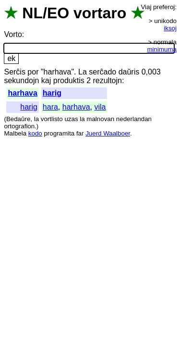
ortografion (19, 126)
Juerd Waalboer (107, 133)
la (36, 119)
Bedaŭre (18, 119)
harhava (22, 93)
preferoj (164, 7)
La (82, 72)
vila (100, 107)
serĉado (102, 72)
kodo (35, 133)
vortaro (99, 13)
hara (50, 107)
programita (59, 133)
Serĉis (14, 72)
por (32, 72)
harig (52, 93)
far (80, 133)
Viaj (146, 7)
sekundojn (21, 80)
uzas (71, 119)
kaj (46, 80)
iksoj (170, 28)
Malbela (15, 133)
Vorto (13, 34)
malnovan (100, 119)
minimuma (162, 49)
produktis (68, 80)
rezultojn (107, 80)
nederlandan (134, 119)
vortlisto (52, 119)
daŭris (129, 72)
